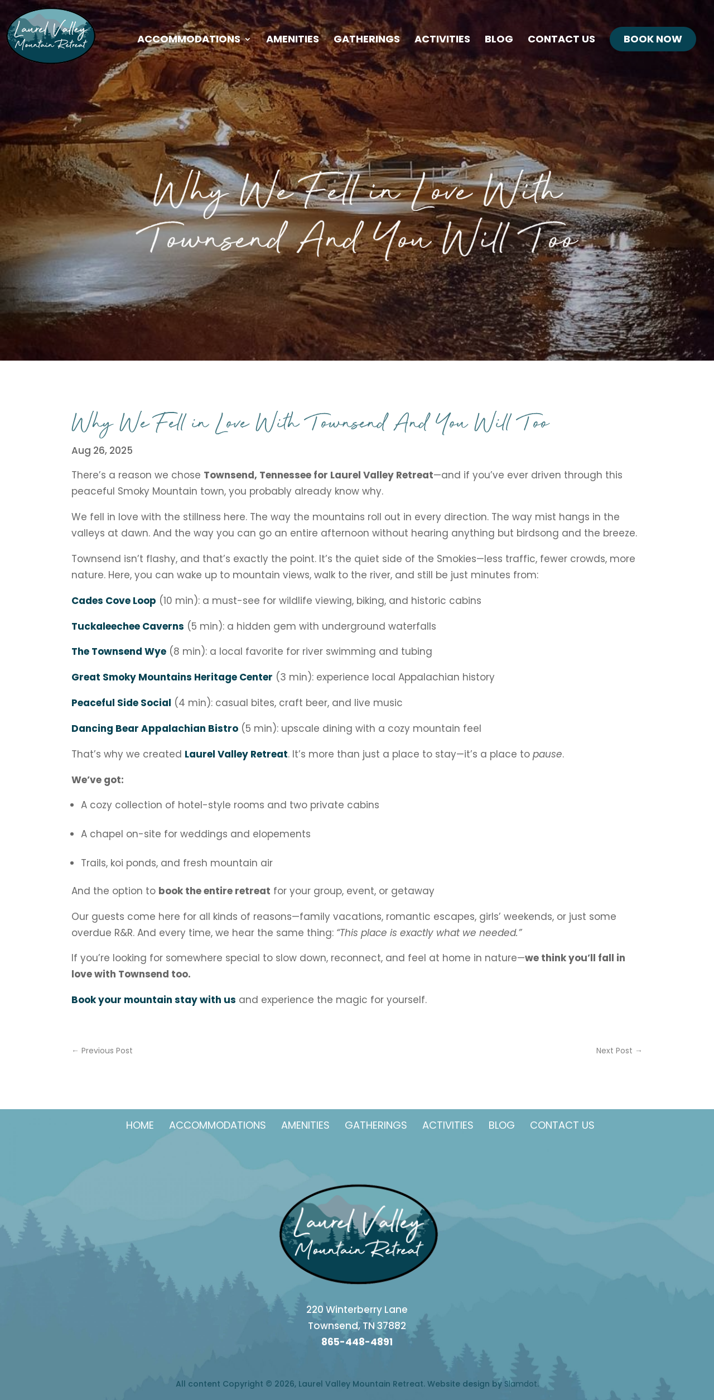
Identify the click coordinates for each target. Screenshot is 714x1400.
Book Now (653, 39)
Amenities (292, 40)
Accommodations (188, 40)
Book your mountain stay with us (153, 999)
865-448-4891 (357, 1342)
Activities (442, 40)
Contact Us (561, 40)
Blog (499, 40)
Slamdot (520, 1383)
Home (140, 1125)
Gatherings (367, 40)
